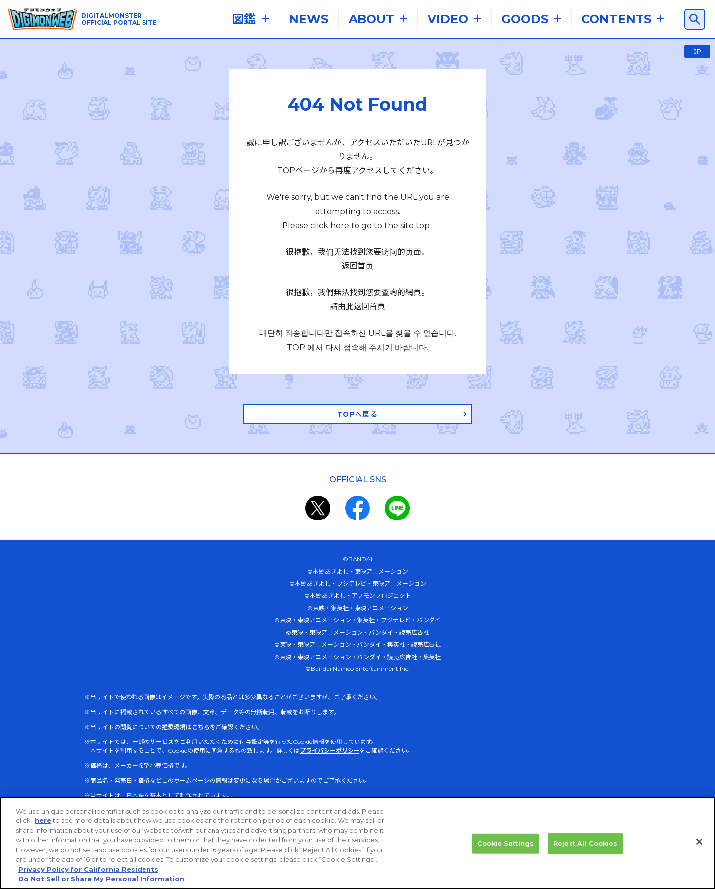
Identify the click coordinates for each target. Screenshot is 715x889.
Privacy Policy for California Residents (88, 869)
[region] (357, 843)
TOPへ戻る (357, 386)
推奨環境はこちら (186, 700)
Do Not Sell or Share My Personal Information (101, 879)
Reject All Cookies (585, 843)
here (43, 820)
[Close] (699, 842)
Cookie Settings (505, 843)
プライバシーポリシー (329, 724)
